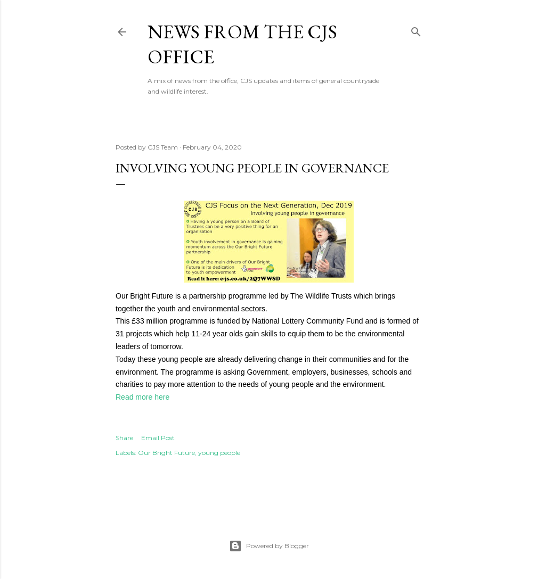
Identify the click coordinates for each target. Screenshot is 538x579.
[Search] (416, 29)
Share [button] (124, 438)
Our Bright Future (166, 453)
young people (219, 453)
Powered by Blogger (269, 546)
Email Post (158, 438)
